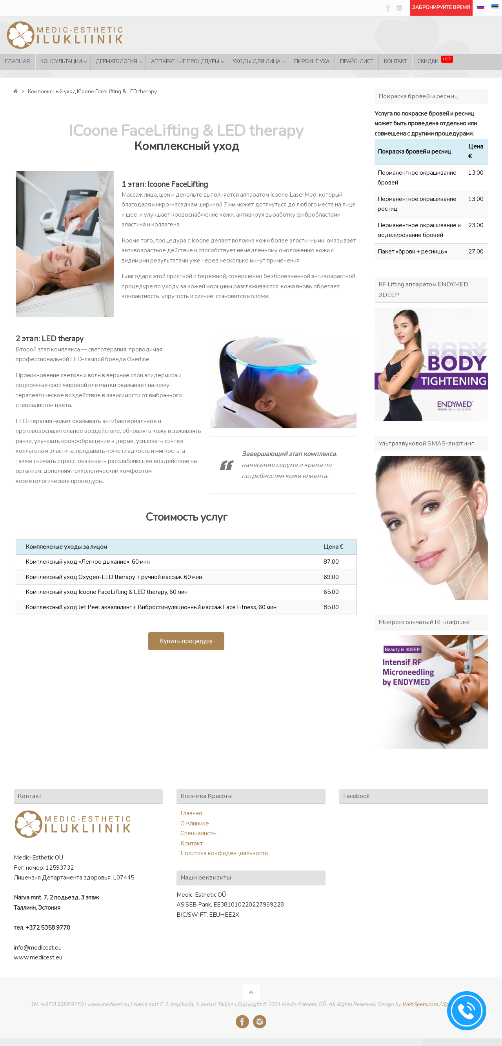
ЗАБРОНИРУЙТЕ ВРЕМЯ (441, 7)
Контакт (191, 843)
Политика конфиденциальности (224, 853)
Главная (191, 813)
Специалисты (198, 833)
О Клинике (194, 823)
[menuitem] (481, 8)
